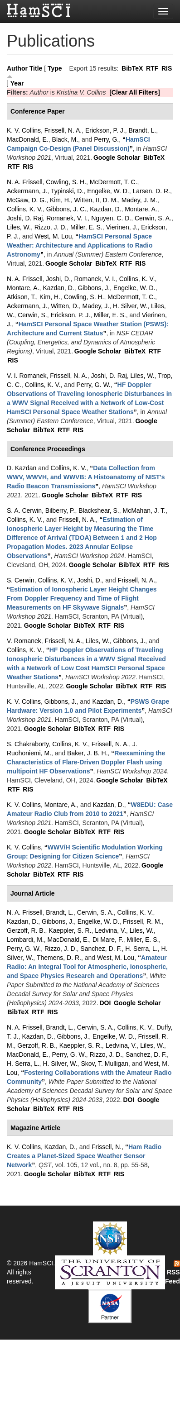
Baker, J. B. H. (87, 753)
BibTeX (132, 68)
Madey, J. (96, 306)
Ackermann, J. (27, 191)
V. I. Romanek (26, 375)
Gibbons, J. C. (66, 209)
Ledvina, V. (110, 930)
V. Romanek (24, 640)
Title (36, 68)
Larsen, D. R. (151, 191)
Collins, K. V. (25, 209)
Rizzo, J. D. (50, 227)
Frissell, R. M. (142, 921)
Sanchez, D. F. (101, 948)
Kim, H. (60, 200)
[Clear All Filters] (134, 92)
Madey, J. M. (139, 200)
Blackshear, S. (98, 510)
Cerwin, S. (32, 315)
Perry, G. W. (94, 384)
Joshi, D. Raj (25, 218)
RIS (166, 68)
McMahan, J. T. (144, 510)
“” (80, 245)
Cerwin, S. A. (153, 218)
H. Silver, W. (130, 306)
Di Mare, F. (107, 939)
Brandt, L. (142, 130)
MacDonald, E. (28, 139)
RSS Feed (172, 1272)
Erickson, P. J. (105, 130)
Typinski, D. (67, 191)
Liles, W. (19, 227)
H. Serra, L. (141, 948)
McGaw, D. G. (26, 200)
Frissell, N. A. (63, 130)
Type (55, 68)
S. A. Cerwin (24, 510)
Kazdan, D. (105, 209)
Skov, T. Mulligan (104, 1063)
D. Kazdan (21, 468)
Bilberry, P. (60, 510)
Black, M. (65, 139)
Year (17, 83)
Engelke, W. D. (108, 191)
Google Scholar (116, 157)
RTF (152, 68)
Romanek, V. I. (67, 218)
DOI (105, 1003)
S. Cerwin (20, 580)
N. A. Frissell (25, 182)
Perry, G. (106, 139)
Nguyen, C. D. (111, 218)
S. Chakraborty (28, 744)
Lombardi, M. (25, 939)
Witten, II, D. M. (96, 200)
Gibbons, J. (94, 287)
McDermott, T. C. (113, 182)
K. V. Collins (24, 130)
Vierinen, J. (122, 227)
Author (17, 68)
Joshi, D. (58, 278)
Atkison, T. (21, 297)
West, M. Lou (53, 236)
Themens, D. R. (59, 957)
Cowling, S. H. (66, 182)
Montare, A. (141, 209)
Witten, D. (64, 306)
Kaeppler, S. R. (70, 930)
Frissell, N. (107, 1146)
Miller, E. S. (86, 227)
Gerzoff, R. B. (26, 930)
